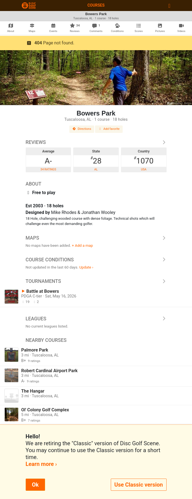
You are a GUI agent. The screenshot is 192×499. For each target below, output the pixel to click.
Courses (95, 5)
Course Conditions (96, 259)
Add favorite (109, 129)
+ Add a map (82, 245)
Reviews (96, 142)
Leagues (96, 318)
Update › (86, 267)
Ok (35, 484)
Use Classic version (138, 484)
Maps (96, 238)
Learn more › (41, 464)
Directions (81, 129)
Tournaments (96, 281)
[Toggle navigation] (169, 5)
